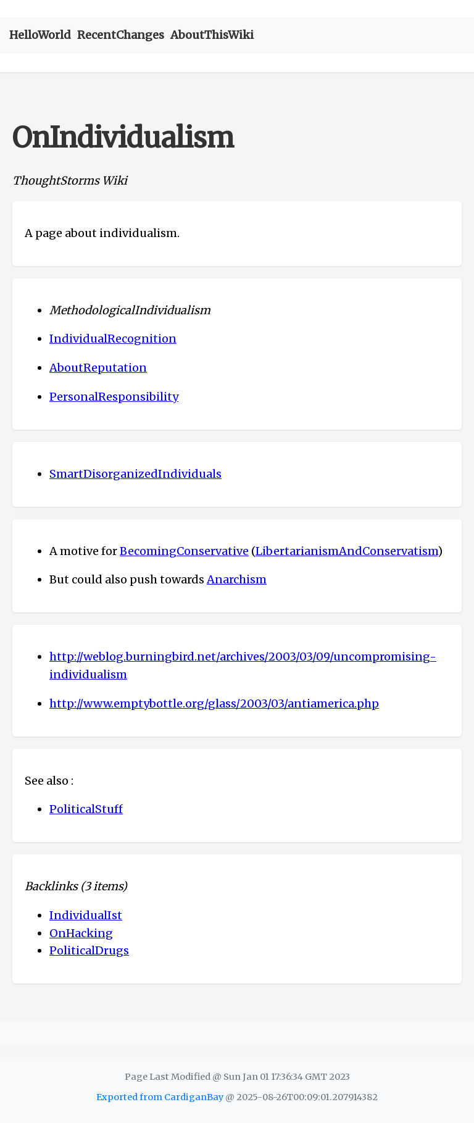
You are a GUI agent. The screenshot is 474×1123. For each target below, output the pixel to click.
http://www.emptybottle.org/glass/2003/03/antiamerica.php (214, 703)
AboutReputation (98, 368)
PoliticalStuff (86, 809)
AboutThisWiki (212, 35)
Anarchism (237, 579)
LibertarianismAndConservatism (347, 551)
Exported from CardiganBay (159, 1097)
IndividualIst (85, 915)
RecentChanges (120, 35)
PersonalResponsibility (113, 397)
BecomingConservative (184, 551)
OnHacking (81, 933)
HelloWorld (40, 35)
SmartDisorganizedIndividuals (135, 474)
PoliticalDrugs (89, 950)
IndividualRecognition (113, 339)
